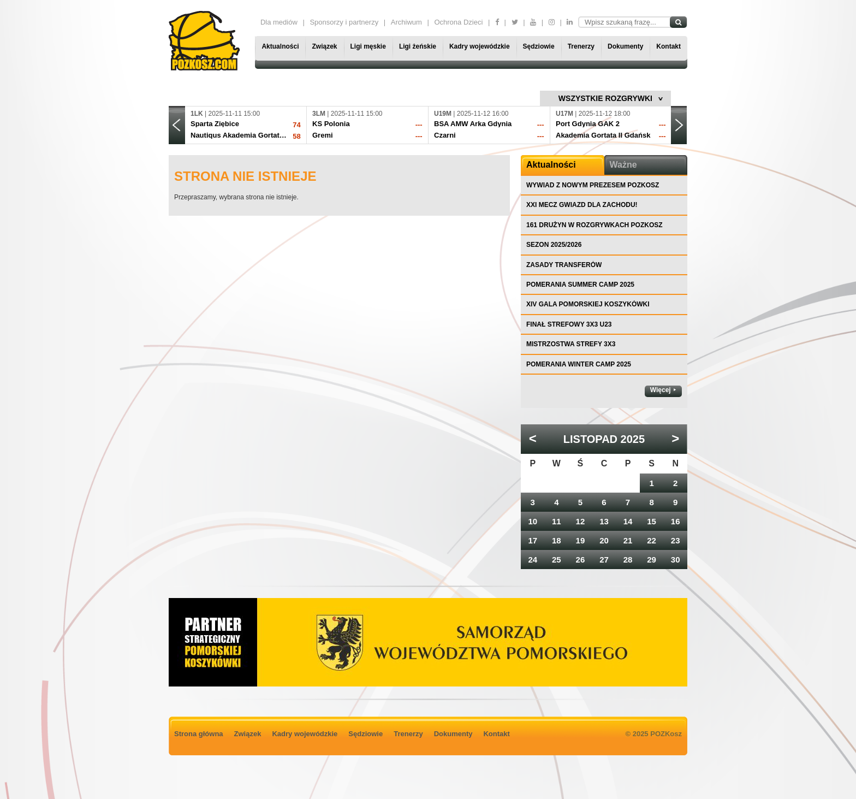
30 (675, 559)
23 (675, 540)
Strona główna (198, 734)
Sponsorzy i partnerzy (344, 22)
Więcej (660, 390)
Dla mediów (279, 22)
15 (651, 521)
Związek (324, 46)
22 (651, 540)
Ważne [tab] (623, 164)
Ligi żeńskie (417, 46)
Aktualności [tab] (551, 164)
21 (628, 540)
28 (628, 559)
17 (532, 540)
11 (556, 521)
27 (604, 559)
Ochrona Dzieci (458, 22)
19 (580, 540)
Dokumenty (625, 46)
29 (651, 559)
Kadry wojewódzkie (479, 46)
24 (532, 559)
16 (675, 521)
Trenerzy (581, 46)
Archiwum (406, 22)
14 (628, 521)
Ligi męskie (368, 46)
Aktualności (280, 46)
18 (556, 540)
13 (604, 521)
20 (604, 540)
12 (580, 521)
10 (532, 521)
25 (556, 559)
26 (580, 559)
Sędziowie (539, 46)
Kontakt (668, 46)
